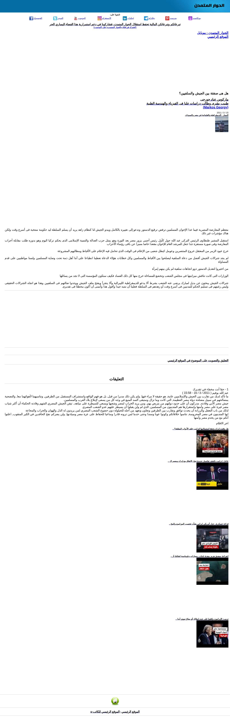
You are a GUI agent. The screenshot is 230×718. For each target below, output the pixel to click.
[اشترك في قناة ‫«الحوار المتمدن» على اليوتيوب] (115, 27)
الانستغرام (104, 18)
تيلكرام (149, 18)
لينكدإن (128, 18)
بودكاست (194, 18)
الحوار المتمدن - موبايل (212, 33)
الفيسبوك (35, 18)
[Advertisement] (132, 61)
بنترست (171, 18)
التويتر (58, 18)
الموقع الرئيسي (217, 36)
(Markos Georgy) (215, 107)
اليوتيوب (80, 18)
